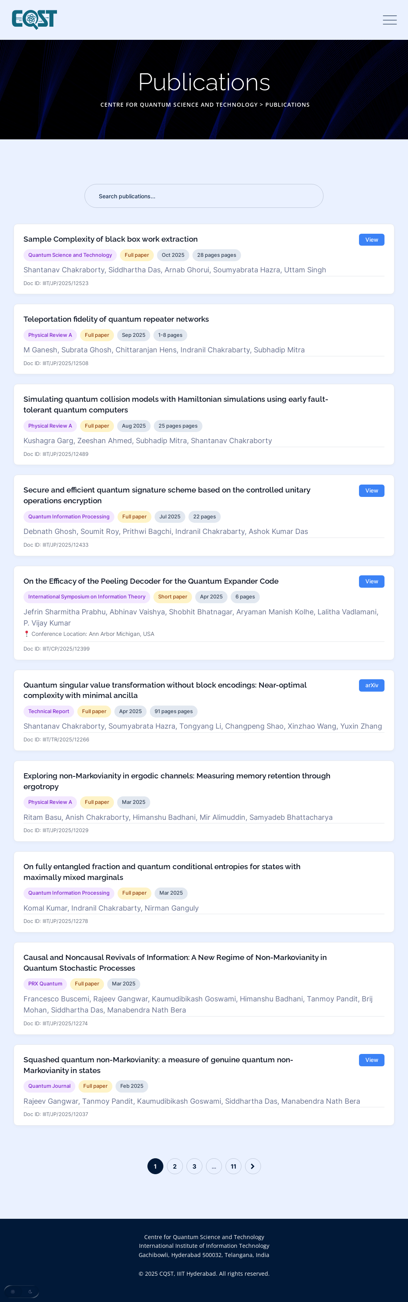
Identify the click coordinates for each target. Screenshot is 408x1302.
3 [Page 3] (194, 1166)
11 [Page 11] (233, 1166)
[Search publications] (204, 196)
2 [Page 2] (175, 1166)
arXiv (372, 685)
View (372, 240)
